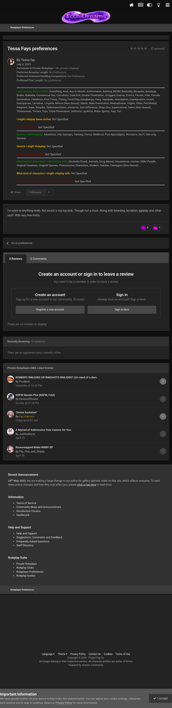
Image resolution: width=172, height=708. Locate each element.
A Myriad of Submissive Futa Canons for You (43, 429)
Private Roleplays (26, 563)
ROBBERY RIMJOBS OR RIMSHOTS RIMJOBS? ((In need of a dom (56, 377)
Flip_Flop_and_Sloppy (31, 451)
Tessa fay (28, 60)
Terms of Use (123, 654)
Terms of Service (26, 503)
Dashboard (22, 514)
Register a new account (50, 309)
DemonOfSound (28, 398)
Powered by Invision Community (86, 665)
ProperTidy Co (96, 657)
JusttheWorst (27, 434)
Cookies (108, 654)
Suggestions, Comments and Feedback (39, 537)
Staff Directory (24, 545)
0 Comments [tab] (38, 258)
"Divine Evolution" (26, 412)
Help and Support (26, 533)
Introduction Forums (28, 511)
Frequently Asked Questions (32, 541)
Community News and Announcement (38, 506)
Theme (62, 654)
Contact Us (95, 654)
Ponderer (24, 381)
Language (48, 654)
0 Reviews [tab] (15, 258)
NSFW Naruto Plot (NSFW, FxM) (35, 395)
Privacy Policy (77, 654)
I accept (160, 698)
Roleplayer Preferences (30, 571)
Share (16, 192)
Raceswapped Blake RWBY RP (34, 447)
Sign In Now (122, 309)
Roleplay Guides (25, 575)
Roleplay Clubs (25, 567)
